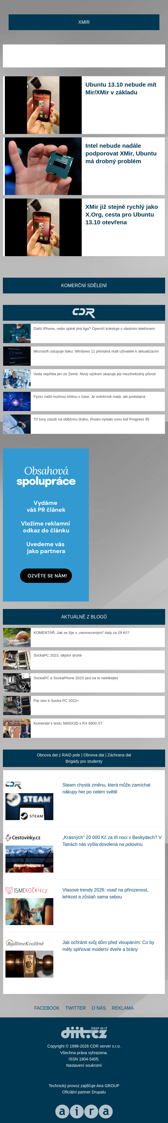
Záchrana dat (119, 755)
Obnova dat (93, 755)
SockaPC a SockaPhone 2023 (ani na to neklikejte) (76, 678)
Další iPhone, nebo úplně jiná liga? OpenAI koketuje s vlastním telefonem (94, 328)
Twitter (75, 1008)
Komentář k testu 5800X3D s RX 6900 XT (68, 723)
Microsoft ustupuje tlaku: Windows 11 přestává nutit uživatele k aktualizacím (96, 351)
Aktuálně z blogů (84, 616)
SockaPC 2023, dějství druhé (58, 655)
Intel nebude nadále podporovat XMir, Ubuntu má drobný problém (121, 153)
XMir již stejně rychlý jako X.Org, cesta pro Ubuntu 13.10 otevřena (121, 214)
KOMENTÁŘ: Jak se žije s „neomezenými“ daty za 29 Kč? (82, 632)
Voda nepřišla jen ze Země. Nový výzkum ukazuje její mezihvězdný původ (95, 374)
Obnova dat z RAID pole (58, 755)
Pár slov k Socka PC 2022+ (56, 700)
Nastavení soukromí (84, 1065)
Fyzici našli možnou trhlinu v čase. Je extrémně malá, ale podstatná (89, 396)
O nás (99, 1008)
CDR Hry (84, 313)
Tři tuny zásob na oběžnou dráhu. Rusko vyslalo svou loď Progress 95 (91, 419)
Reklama (123, 1008)
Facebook (47, 1008)
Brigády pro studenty (84, 761)
